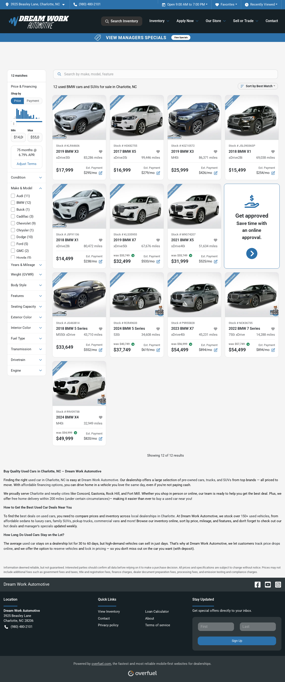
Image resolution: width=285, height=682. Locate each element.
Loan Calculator (157, 612)
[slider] (13, 123)
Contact (272, 21)
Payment (33, 101)
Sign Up (237, 641)
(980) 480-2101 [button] (87, 4)
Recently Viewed (260, 4)
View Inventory (109, 612)
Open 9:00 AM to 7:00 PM (183, 4)
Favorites (224, 4)
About (149, 618)
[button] (37, 4)
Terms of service (157, 625)
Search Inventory (121, 21)
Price (17, 101)
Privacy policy (108, 625)
